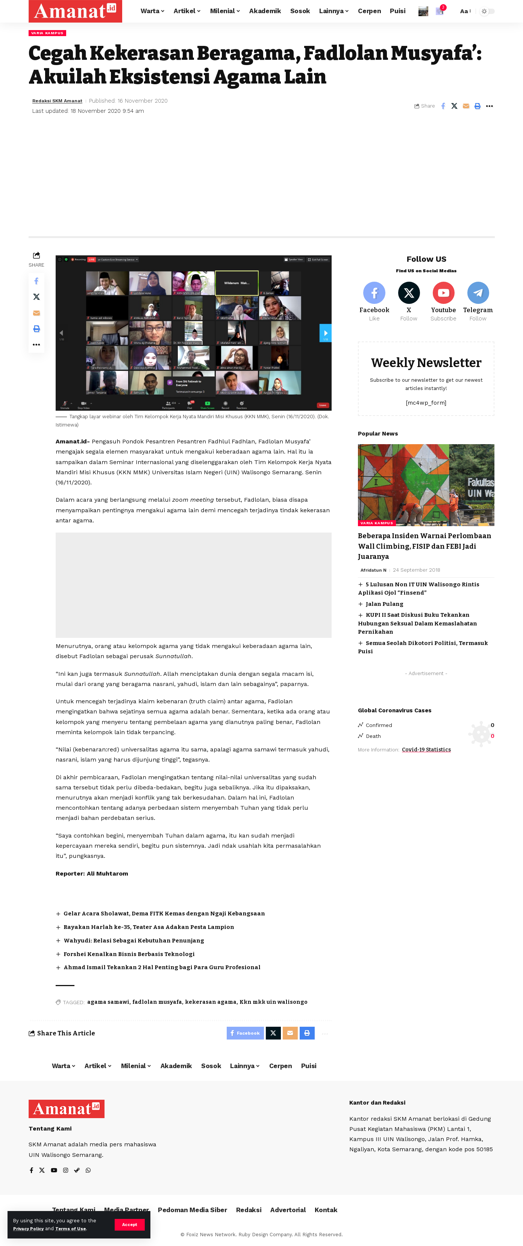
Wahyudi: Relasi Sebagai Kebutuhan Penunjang (140, 939)
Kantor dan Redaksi (379, 1103)
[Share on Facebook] (443, 107)
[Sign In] (423, 11)
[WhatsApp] (90, 1171)
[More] (489, 107)
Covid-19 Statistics (426, 749)
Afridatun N (375, 569)
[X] (409, 299)
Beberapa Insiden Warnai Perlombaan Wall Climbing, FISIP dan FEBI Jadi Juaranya (425, 545)
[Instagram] (67, 1171)
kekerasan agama (213, 1001)
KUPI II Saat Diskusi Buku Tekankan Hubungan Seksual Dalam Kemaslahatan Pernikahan (417, 622)
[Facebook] (374, 299)
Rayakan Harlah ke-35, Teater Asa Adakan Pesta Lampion (156, 926)
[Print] (478, 107)
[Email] (466, 107)
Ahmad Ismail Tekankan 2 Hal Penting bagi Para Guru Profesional (170, 966)
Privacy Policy (31, 1228)
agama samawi (110, 1001)
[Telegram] (478, 299)
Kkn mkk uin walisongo (276, 1001)
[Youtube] (443, 299)
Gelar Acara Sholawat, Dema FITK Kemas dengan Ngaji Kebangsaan (172, 913)
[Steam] (78, 1171)
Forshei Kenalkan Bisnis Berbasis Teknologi (136, 952)
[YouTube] (54, 1171)
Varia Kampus (50, 33)
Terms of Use (77, 1228)
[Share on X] (454, 107)
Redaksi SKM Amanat (62, 101)
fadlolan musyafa (159, 1001)
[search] (451, 11)
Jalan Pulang (384, 602)
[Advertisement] (261, 181)
